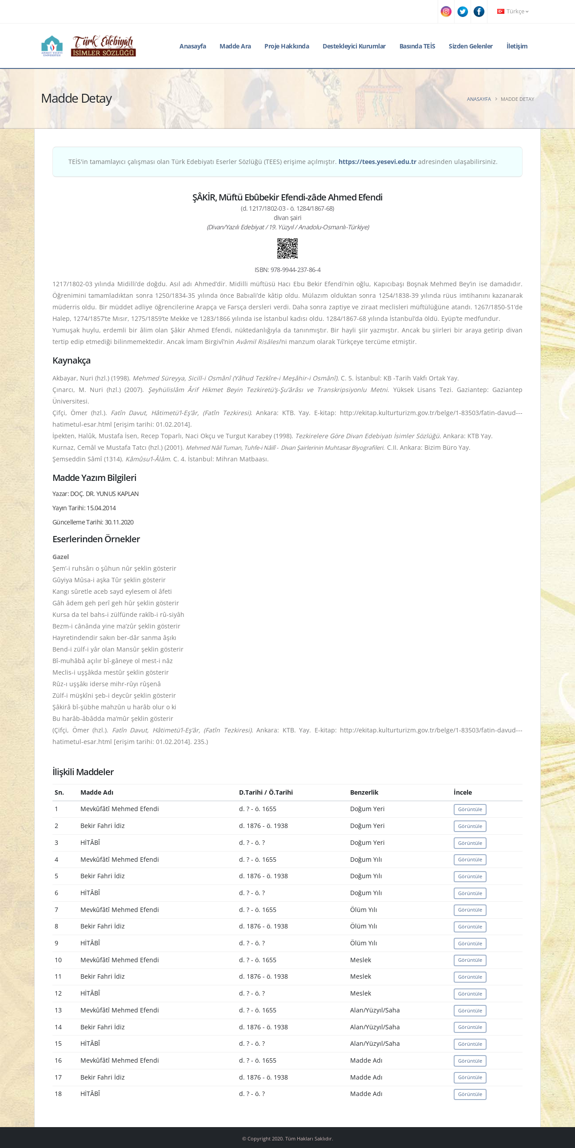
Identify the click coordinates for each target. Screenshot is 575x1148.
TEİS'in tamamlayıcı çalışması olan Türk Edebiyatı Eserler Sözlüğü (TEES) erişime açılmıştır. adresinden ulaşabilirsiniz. (283, 161)
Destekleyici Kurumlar (354, 46)
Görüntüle (470, 809)
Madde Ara (235, 46)
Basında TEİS (417, 46)
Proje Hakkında (286, 46)
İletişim (517, 46)
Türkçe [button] (512, 11)
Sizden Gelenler (471, 46)
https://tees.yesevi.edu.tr (377, 161)
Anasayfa (193, 46)
